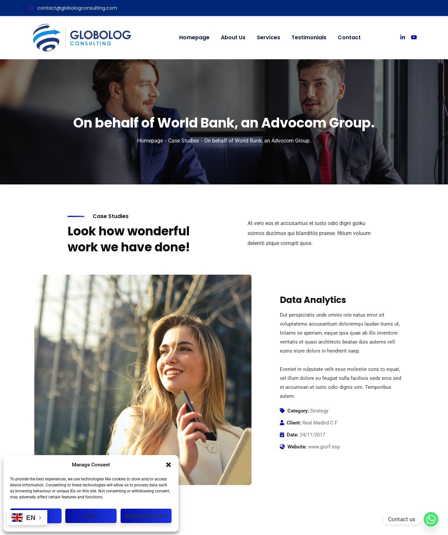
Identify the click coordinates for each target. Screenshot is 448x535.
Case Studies (183, 140)
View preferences (146, 515)
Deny (90, 515)
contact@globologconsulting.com (73, 8)
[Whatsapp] (431, 519)
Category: (298, 411)
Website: (297, 447)
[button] (168, 464)
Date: (292, 435)
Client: (294, 423)
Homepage (150, 140)
